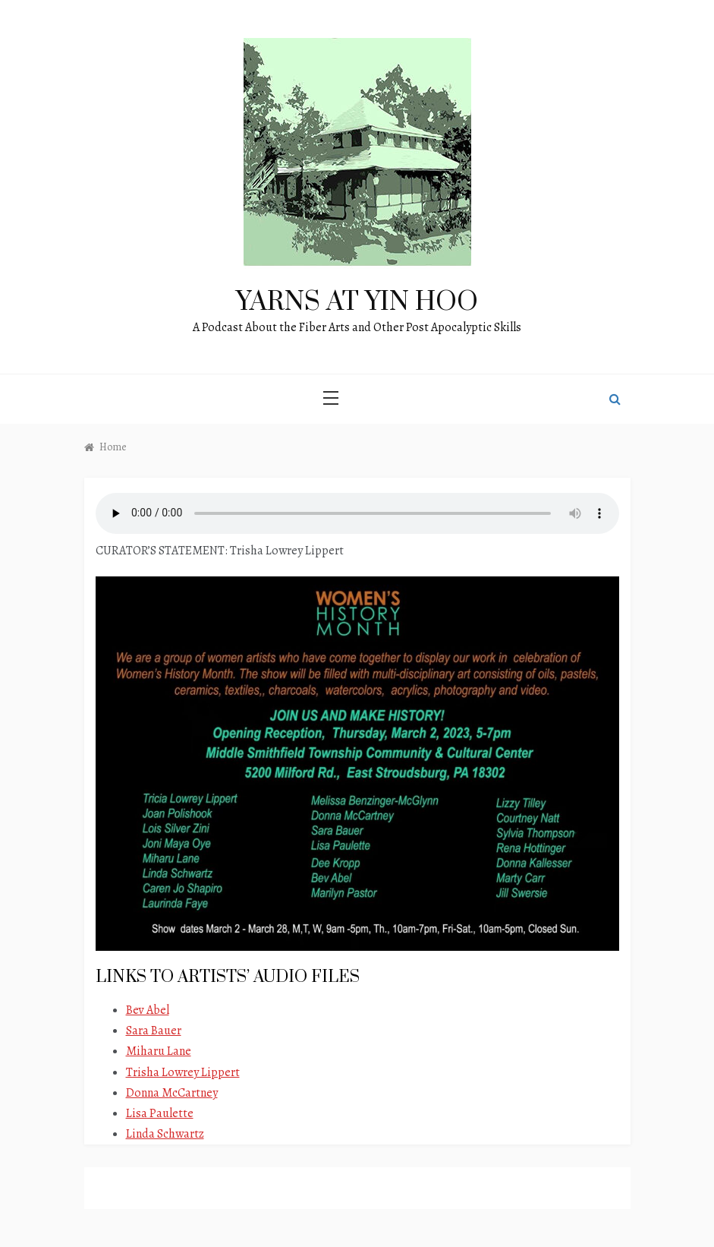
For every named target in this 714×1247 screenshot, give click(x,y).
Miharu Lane (158, 1051)
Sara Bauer (153, 1030)
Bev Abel (147, 1010)
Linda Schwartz (165, 1133)
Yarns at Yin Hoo (357, 302)
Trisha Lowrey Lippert (183, 1072)
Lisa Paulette (159, 1113)
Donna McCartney (172, 1092)
